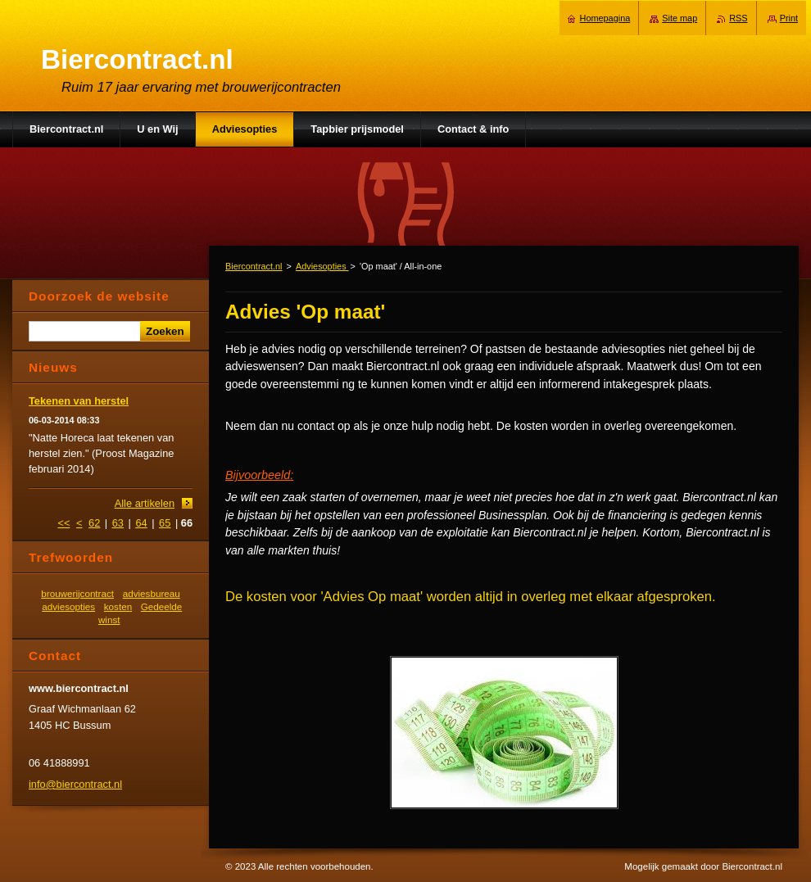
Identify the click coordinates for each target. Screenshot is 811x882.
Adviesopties (322, 266)
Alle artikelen (144, 503)
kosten (118, 606)
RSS (738, 18)
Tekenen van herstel (79, 401)
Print (789, 18)
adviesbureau (151, 593)
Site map (679, 18)
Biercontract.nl (254, 266)
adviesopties (68, 606)
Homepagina (605, 18)
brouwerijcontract (77, 593)
